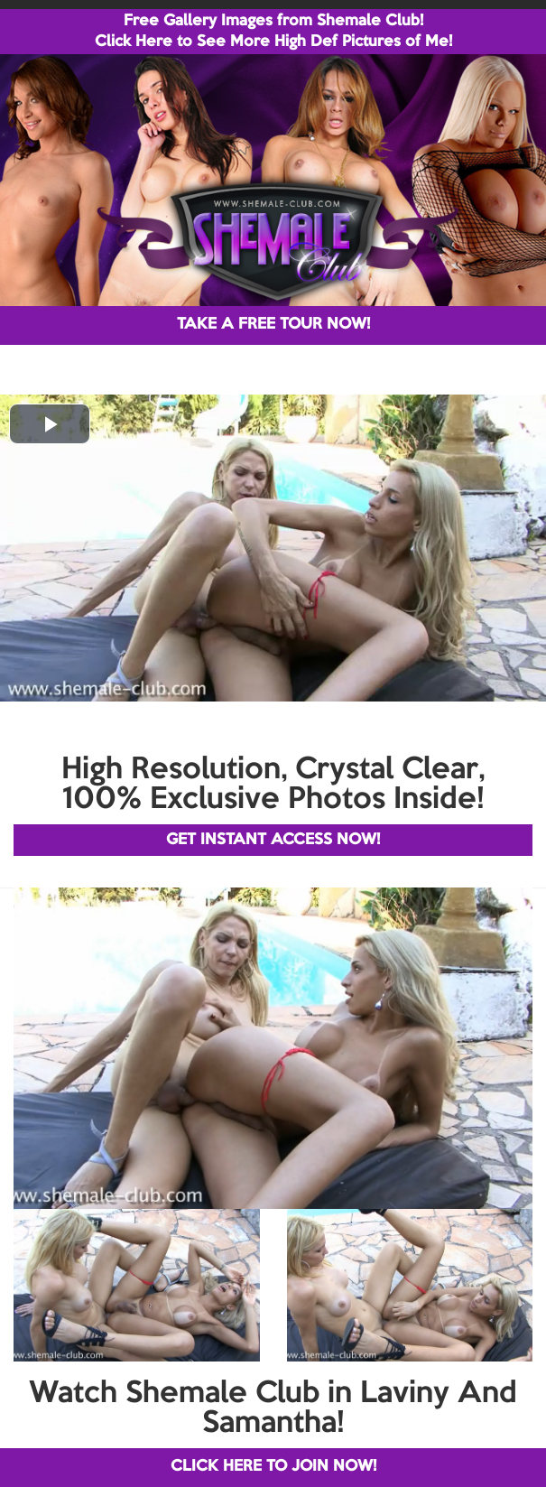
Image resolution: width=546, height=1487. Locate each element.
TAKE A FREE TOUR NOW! (273, 324)
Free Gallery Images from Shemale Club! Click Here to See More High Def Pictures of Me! (273, 31)
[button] (49, 424)
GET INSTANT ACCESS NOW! (273, 840)
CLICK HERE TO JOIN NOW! (273, 1466)
